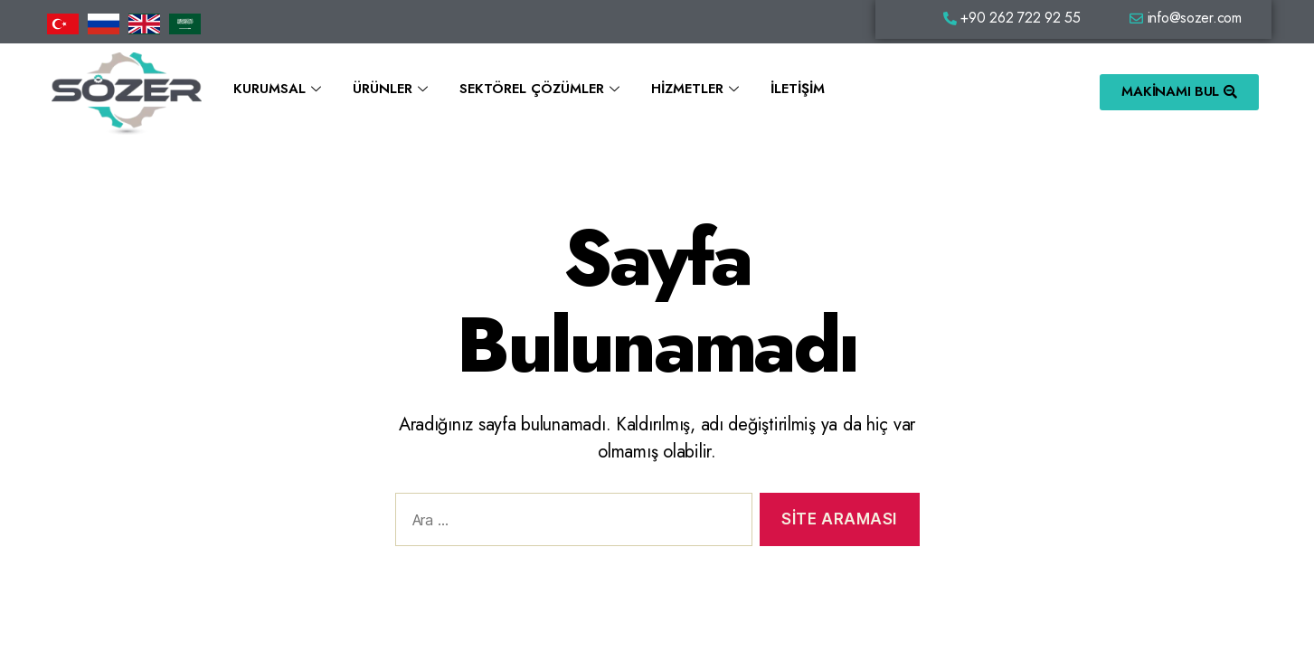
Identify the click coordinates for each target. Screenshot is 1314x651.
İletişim (797, 89)
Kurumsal (279, 89)
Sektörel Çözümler (541, 89)
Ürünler (392, 89)
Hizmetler (697, 89)
